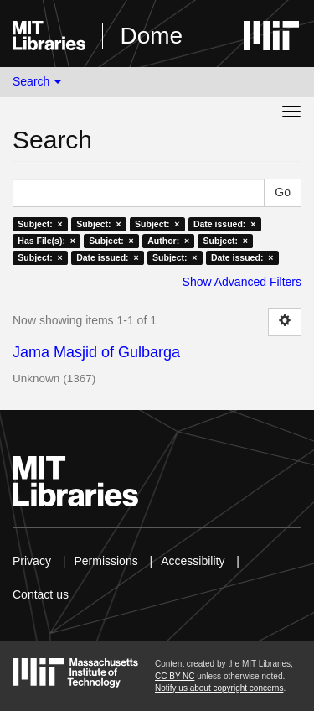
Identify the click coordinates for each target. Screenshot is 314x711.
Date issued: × (224, 224)
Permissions (105, 561)
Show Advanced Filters (242, 281)
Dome (151, 36)
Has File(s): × (46, 241)
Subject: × (40, 224)
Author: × (168, 241)
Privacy (32, 561)
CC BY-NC (174, 676)
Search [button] (37, 81)
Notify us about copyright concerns (219, 688)
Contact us (41, 594)
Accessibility (192, 561)
